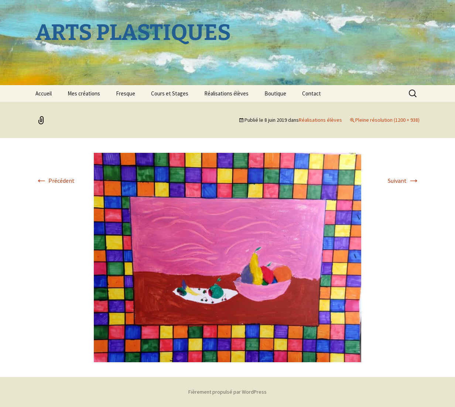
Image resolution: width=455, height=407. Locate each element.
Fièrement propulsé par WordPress (227, 391)
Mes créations (84, 93)
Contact (311, 93)
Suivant (404, 180)
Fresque (125, 93)
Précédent (55, 180)
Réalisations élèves (226, 93)
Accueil (43, 93)
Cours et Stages (169, 93)
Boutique (275, 93)
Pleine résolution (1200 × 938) (387, 120)
